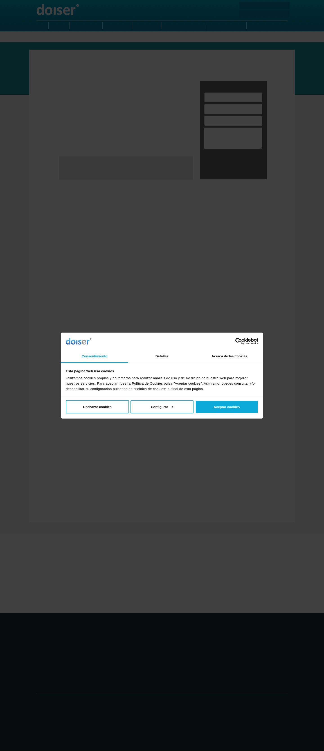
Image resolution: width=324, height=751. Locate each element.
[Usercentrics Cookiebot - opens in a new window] (238, 341)
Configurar (162, 407)
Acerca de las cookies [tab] (230, 356)
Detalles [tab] (162, 356)
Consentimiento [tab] (95, 356)
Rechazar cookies (97, 407)
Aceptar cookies (227, 407)
